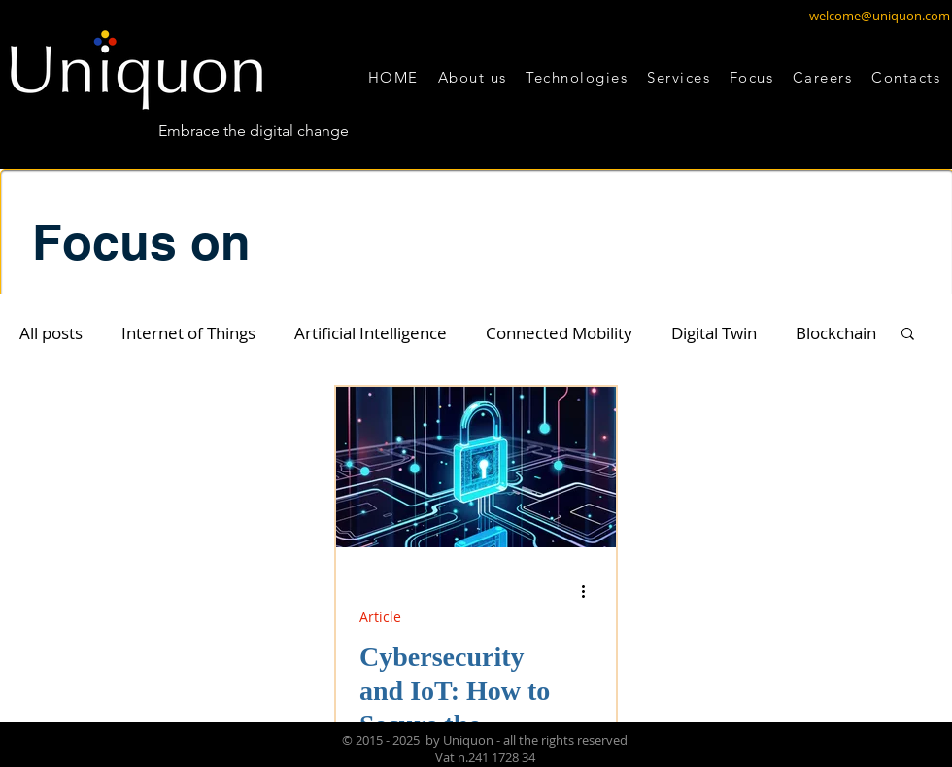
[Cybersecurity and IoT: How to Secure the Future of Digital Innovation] (476, 467)
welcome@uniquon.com (879, 15)
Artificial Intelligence (370, 333)
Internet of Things (188, 333)
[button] (576, 77)
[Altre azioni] (589, 591)
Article (380, 617)
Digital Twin (714, 333)
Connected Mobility (559, 333)
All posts (51, 333)
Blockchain (836, 333)
